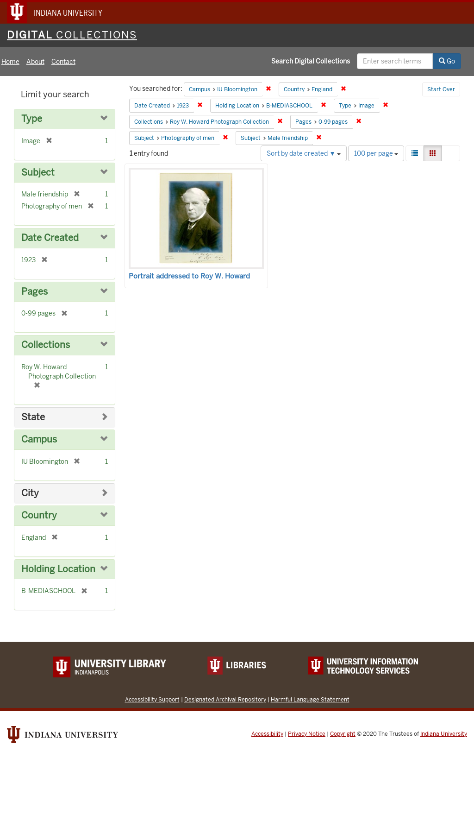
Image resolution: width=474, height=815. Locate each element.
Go (447, 61)
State (33, 417)
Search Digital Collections (310, 61)
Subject (38, 172)
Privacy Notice (306, 734)
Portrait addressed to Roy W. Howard (189, 276)
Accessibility (267, 734)
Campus (39, 439)
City (30, 493)
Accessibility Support (152, 699)
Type (31, 119)
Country (39, 515)
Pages (34, 291)
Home (10, 61)
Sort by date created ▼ (304, 153)
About (35, 61)
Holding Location (58, 569)
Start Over (441, 89)
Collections (45, 345)
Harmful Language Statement (310, 699)
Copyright (343, 734)
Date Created (50, 238)
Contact (63, 61)
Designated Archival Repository (225, 699)
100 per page (376, 153)
